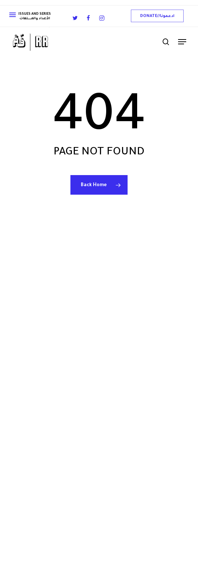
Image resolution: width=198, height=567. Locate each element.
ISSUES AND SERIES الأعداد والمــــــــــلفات (30, 17)
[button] (157, 16)
